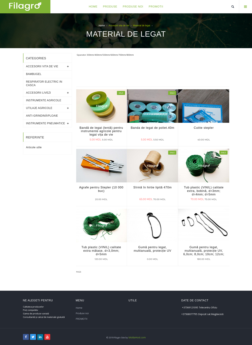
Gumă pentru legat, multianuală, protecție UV (152, 249)
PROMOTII (81, 318)
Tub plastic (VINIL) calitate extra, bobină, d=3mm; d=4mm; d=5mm (204, 191)
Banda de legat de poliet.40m (152, 127)
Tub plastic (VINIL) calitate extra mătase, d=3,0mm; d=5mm (101, 251)
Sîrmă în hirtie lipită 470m (152, 187)
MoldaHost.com (137, 337)
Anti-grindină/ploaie (42, 115)
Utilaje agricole (39, 108)
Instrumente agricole (43, 100)
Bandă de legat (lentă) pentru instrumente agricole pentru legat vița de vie (101, 131)
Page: (79, 272)
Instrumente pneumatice (45, 123)
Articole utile (34, 147)
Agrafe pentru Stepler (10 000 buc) (101, 189)
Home (102, 25)
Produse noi (82, 313)
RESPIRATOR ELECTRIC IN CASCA (44, 83)
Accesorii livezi (38, 92)
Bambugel (34, 74)
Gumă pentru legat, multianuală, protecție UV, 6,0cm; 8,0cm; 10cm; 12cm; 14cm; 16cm (203, 252)
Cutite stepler (204, 127)
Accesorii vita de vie (42, 66)
